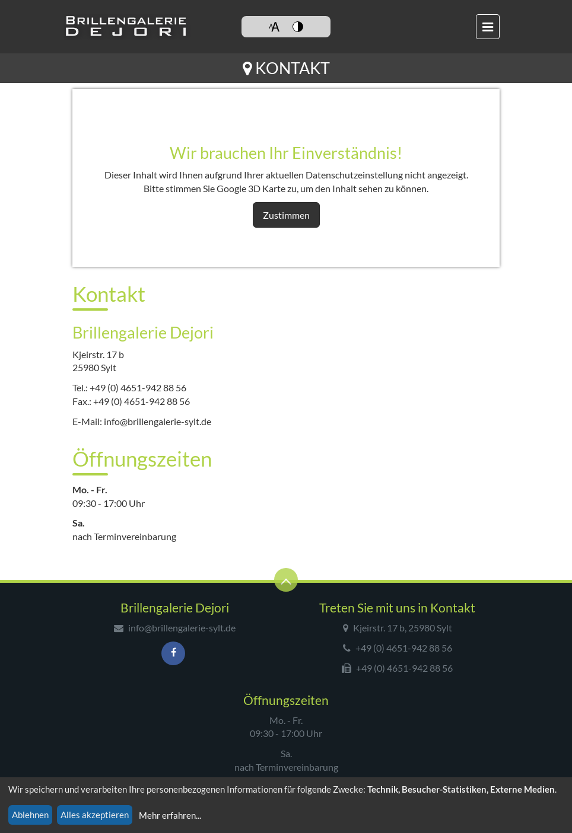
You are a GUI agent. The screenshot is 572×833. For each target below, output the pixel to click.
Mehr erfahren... (170, 815)
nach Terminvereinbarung (124, 536)
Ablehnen (30, 814)
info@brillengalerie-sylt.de (157, 421)
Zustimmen (286, 215)
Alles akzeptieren (95, 814)
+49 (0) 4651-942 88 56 (138, 387)
